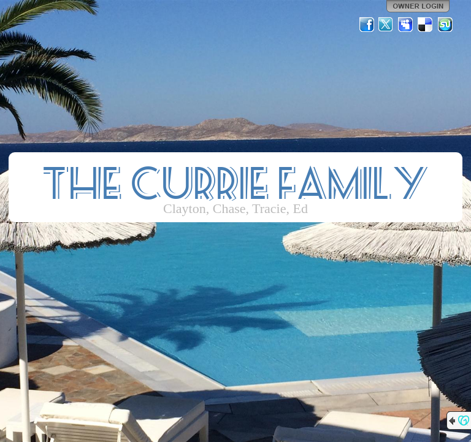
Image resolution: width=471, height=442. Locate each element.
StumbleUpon (445, 24)
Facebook (366, 24)
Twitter (386, 24)
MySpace (406, 24)
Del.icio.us (425, 24)
